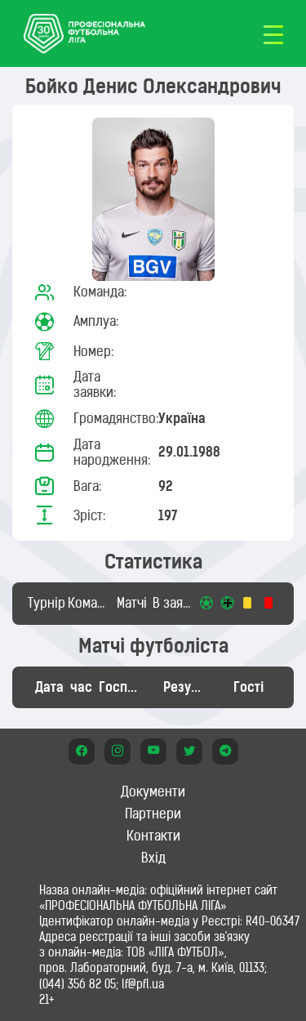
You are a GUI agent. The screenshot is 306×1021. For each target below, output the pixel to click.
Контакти (153, 835)
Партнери (153, 813)
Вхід (153, 857)
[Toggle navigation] (273, 33)
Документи (153, 791)
